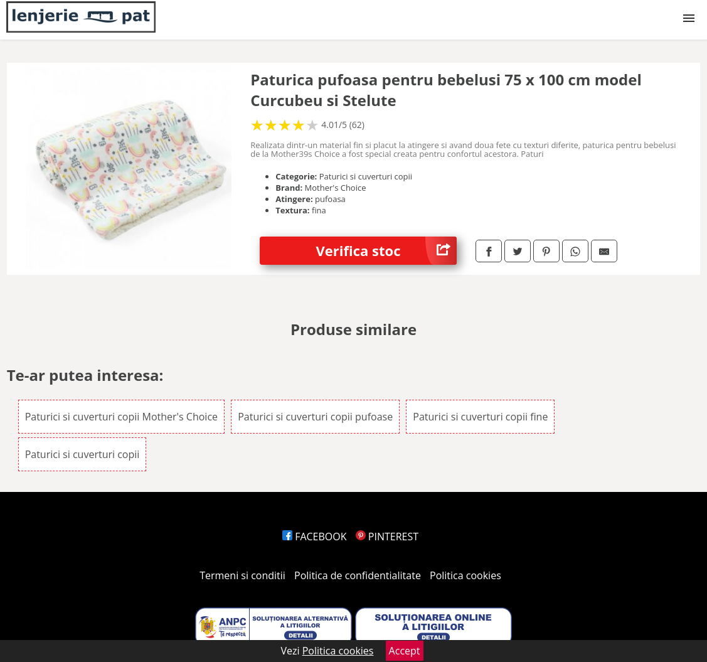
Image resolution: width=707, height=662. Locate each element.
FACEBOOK (314, 536)
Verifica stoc (386, 251)
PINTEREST (387, 536)
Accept (404, 651)
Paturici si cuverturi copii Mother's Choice (121, 417)
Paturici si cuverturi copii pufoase (315, 417)
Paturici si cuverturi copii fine (480, 417)
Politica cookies (465, 575)
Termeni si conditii (242, 575)
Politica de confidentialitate (357, 575)
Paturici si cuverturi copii (82, 454)
